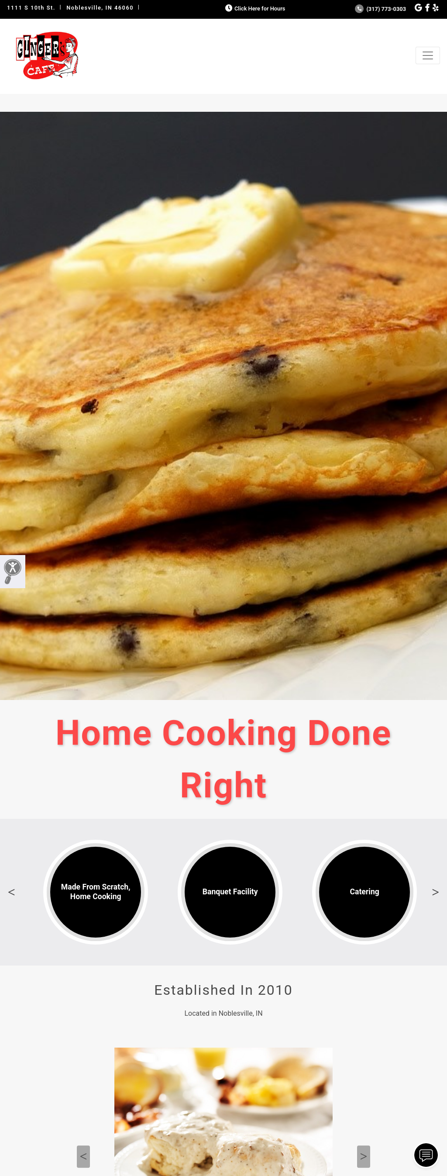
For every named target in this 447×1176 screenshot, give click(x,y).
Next (435, 892)
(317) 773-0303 (380, 9)
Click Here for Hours (254, 8)
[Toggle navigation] (428, 55)
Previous (11, 892)
